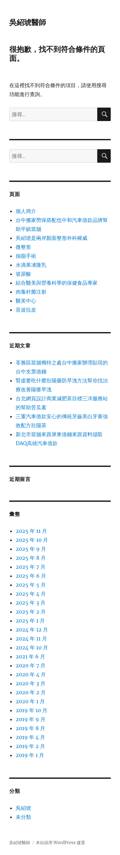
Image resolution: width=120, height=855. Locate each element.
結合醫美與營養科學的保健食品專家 (57, 283)
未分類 (23, 817)
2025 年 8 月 (31, 558)
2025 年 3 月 (30, 602)
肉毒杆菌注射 (31, 292)
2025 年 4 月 (31, 593)
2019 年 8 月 (30, 728)
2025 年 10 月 (32, 540)
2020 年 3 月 (30, 683)
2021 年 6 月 (30, 656)
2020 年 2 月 (31, 692)
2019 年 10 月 (31, 710)
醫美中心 (26, 300)
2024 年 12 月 (32, 629)
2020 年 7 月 (30, 665)
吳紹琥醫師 (27, 22)
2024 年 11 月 (31, 638)
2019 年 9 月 (30, 719)
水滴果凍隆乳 (31, 265)
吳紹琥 (23, 808)
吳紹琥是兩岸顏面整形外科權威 (51, 238)
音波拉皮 (26, 309)
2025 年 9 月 (31, 549)
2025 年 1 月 (30, 620)
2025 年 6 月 (31, 576)
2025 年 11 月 (31, 531)
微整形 (23, 247)
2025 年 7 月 (30, 567)
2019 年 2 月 (30, 746)
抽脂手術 (26, 256)
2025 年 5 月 (31, 585)
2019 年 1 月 (30, 755)
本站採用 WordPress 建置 (60, 842)
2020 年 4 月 (31, 674)
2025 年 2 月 (31, 611)
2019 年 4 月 (30, 737)
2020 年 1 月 (30, 701)
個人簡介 (26, 211)
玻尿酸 (23, 274)
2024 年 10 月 (32, 647)
